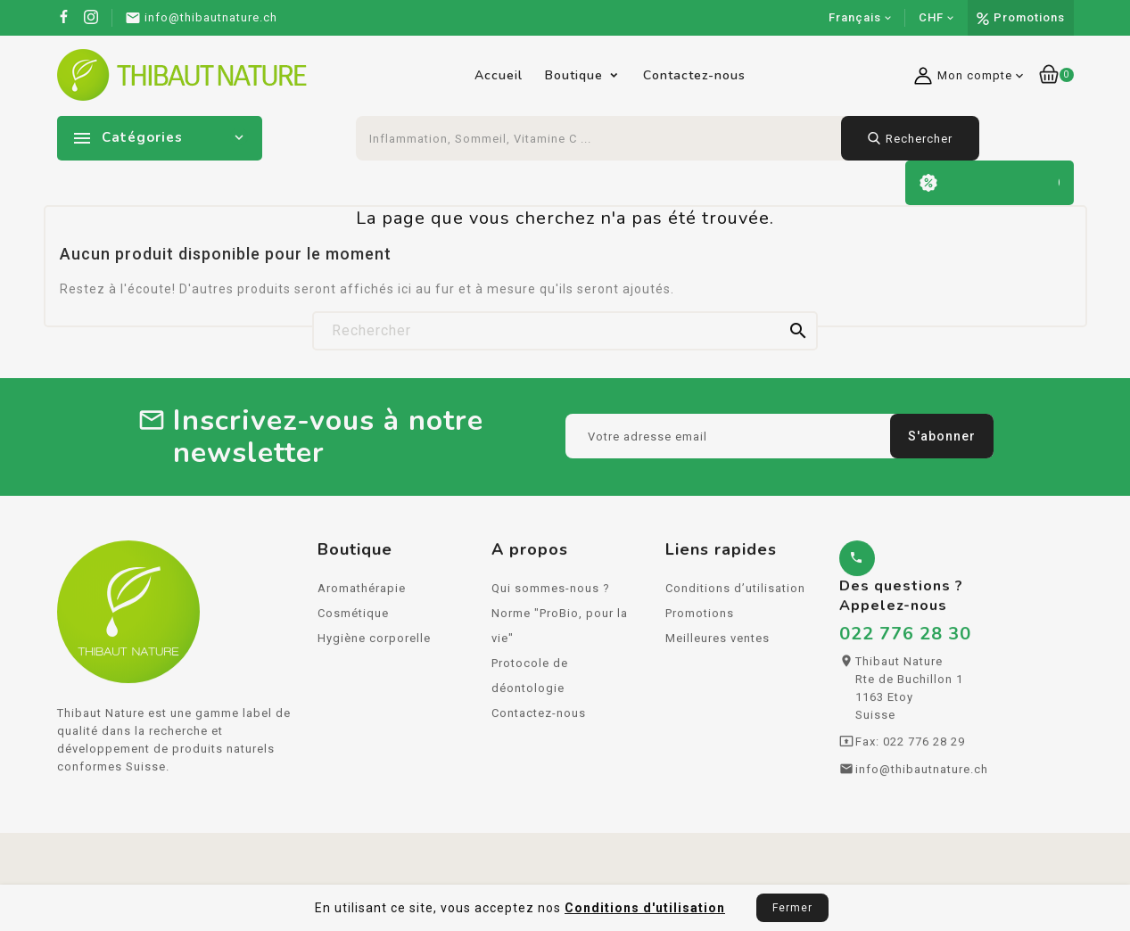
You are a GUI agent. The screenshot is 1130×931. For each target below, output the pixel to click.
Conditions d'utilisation (645, 908)
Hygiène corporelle (374, 643)
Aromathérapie (362, 593)
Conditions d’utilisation (735, 593)
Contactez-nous (694, 75)
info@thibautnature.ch (921, 774)
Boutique (574, 75)
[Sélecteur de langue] (860, 18)
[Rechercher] (565, 331)
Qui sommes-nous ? (550, 593)
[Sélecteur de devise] (936, 18)
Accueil (498, 75)
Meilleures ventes (717, 643)
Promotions (1029, 17)
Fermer (792, 908)
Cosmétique (353, 618)
